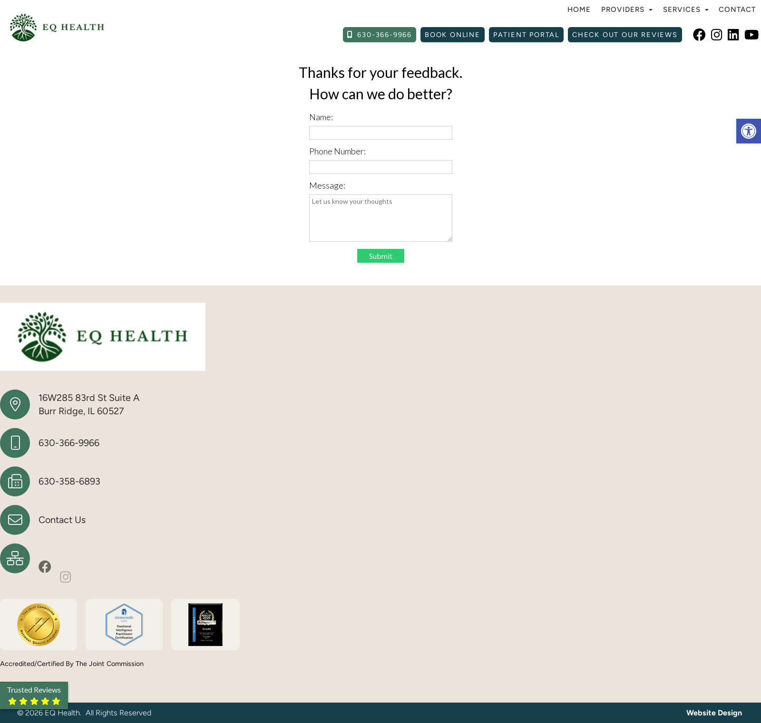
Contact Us (62, 519)
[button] (748, 131)
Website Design (714, 712)
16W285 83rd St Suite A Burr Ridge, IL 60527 (89, 404)
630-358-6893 (69, 481)
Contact (737, 9)
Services (686, 9)
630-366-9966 (69, 442)
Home (579, 9)
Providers (627, 9)
